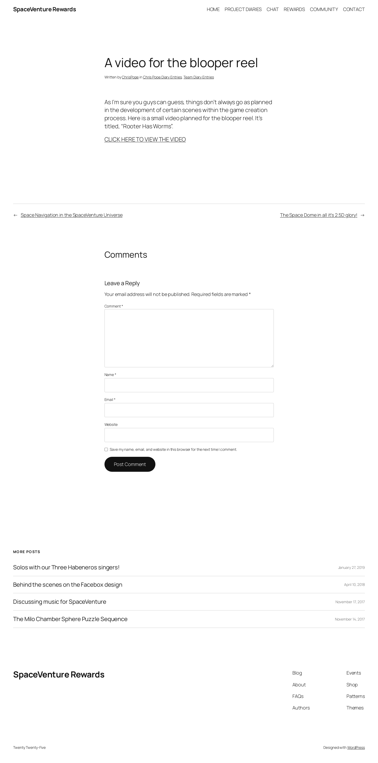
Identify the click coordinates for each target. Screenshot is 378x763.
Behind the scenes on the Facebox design (67, 584)
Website (111, 424)
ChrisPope (130, 77)
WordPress (356, 747)
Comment (113, 306)
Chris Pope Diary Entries (162, 77)
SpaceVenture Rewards (44, 9)
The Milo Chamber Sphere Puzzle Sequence (70, 619)
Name (110, 374)
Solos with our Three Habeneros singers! (66, 567)
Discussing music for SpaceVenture (59, 601)
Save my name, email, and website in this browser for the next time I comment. (173, 449)
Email (110, 399)
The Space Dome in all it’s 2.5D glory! (318, 215)
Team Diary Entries (198, 77)
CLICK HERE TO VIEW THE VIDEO (145, 139)
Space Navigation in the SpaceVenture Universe (72, 215)
